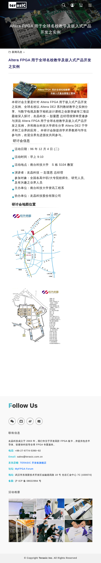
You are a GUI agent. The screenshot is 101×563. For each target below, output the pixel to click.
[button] (12, 421)
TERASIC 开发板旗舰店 (33, 462)
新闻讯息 (17, 52)
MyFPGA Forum (24, 468)
